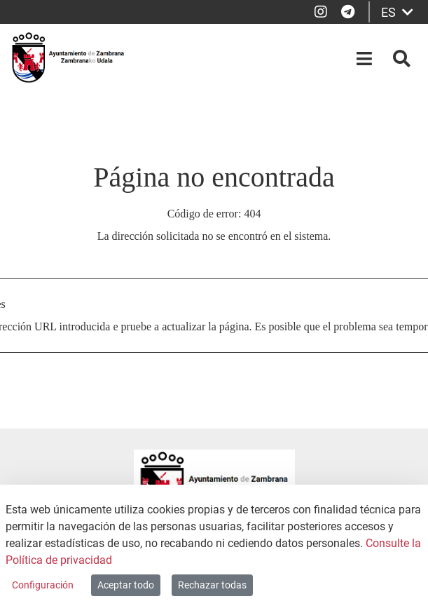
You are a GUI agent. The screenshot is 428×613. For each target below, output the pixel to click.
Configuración (43, 585)
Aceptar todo (125, 585)
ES (397, 12)
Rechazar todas (212, 585)
